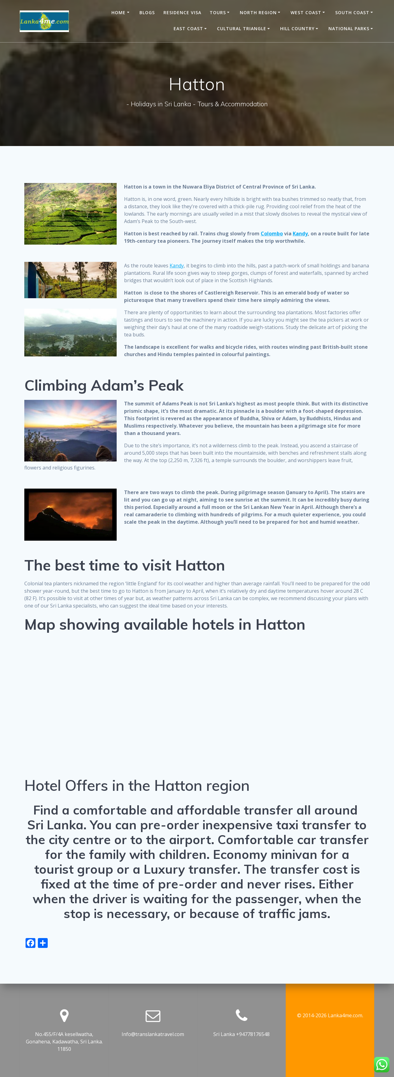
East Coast (188, 28)
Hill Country (297, 28)
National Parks (348, 28)
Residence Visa (182, 12)
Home (118, 12)
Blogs (147, 12)
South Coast (352, 12)
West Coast (306, 12)
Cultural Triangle (241, 28)
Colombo (272, 233)
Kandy (300, 233)
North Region (258, 12)
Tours (218, 12)
